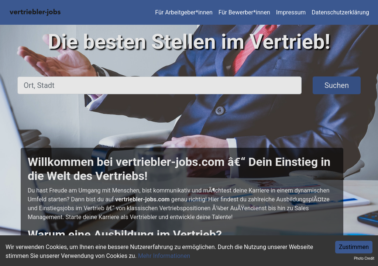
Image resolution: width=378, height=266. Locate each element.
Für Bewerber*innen (244, 12)
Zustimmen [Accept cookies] (354, 246)
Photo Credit (364, 258)
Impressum (291, 12)
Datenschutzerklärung (340, 12)
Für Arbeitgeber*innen (183, 12)
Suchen (336, 85)
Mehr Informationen (164, 255)
